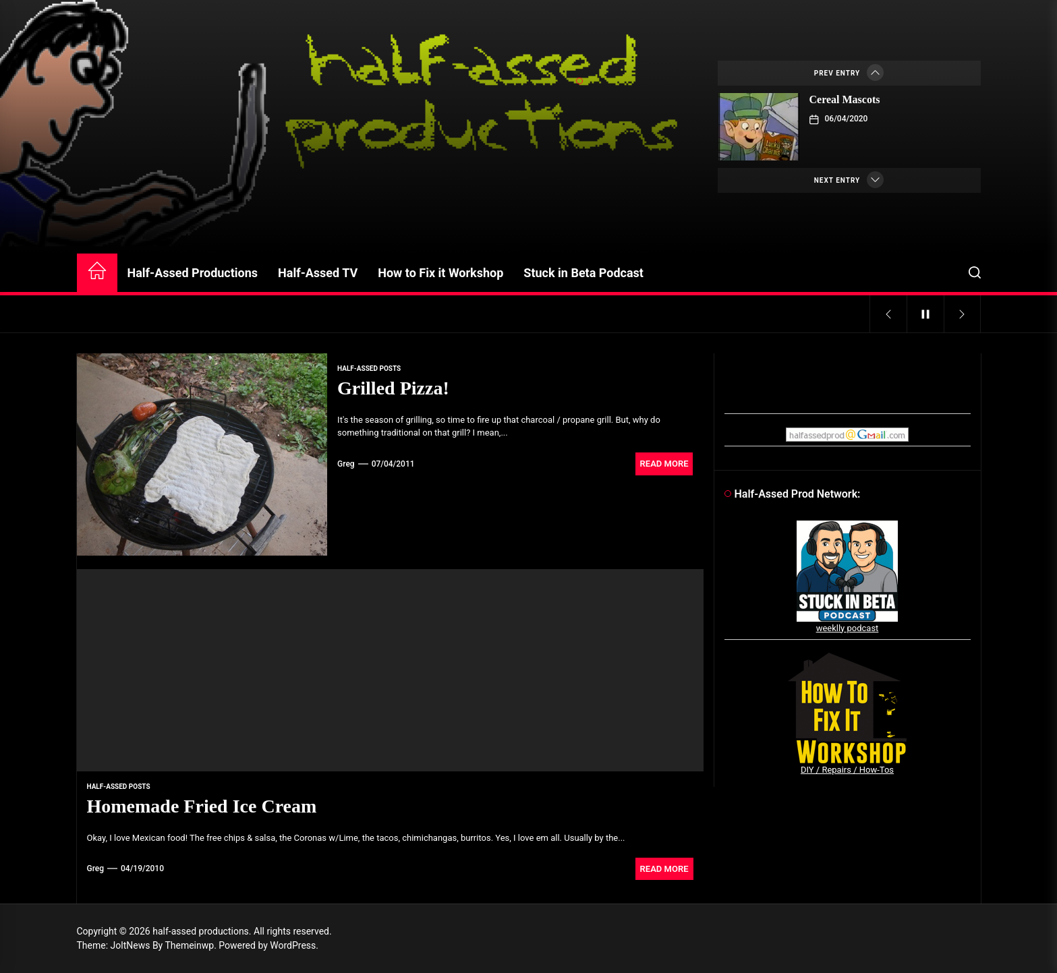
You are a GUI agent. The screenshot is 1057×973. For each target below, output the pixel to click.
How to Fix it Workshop (440, 273)
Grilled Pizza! (393, 388)
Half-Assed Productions (192, 273)
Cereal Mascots (844, 99)
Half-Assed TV (318, 273)
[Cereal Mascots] (758, 126)
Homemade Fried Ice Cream (202, 806)
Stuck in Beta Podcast (583, 273)
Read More (664, 464)
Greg (346, 464)
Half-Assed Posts (369, 368)
